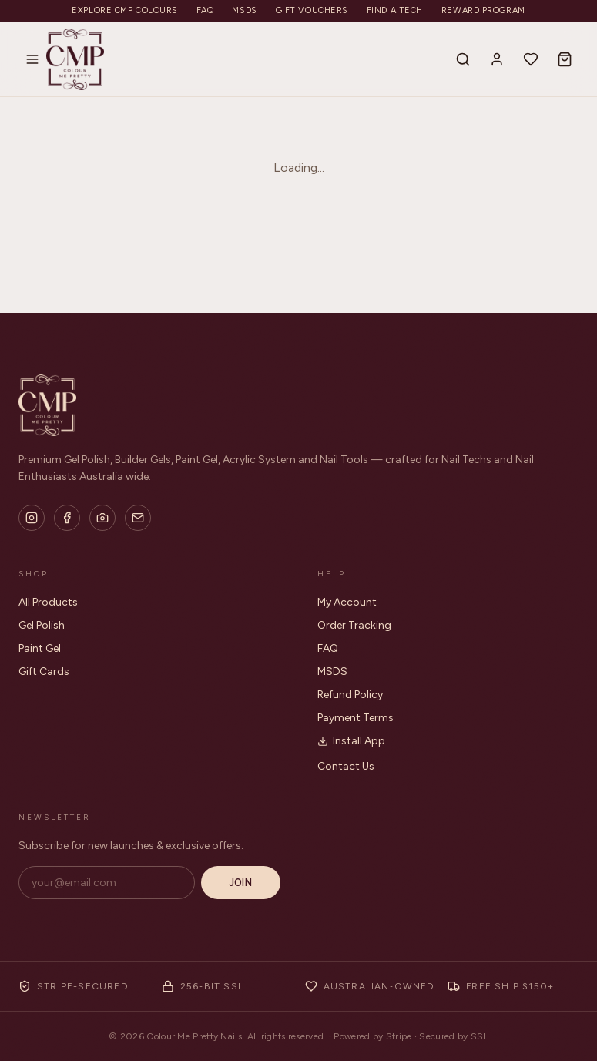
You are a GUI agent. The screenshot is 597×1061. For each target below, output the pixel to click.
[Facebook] (67, 518)
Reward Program (483, 10)
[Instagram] (31, 518)
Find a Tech (395, 10)
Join (241, 882)
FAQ (205, 10)
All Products (48, 602)
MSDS (244, 10)
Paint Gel (39, 648)
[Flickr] (102, 518)
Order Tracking (354, 625)
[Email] (138, 518)
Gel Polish (41, 625)
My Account (347, 602)
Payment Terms (355, 717)
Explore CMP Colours (124, 10)
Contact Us (345, 766)
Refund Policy (350, 694)
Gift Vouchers (312, 10)
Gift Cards (43, 671)
